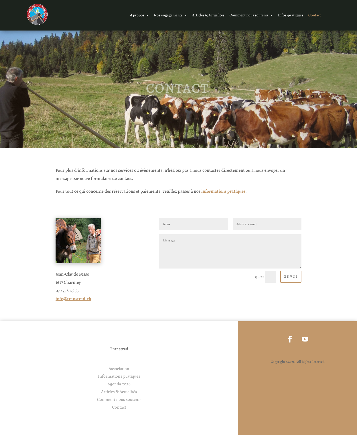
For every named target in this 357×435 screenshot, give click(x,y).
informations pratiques (223, 191)
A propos (137, 16)
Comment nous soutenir (249, 16)
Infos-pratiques (290, 16)
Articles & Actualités (208, 16)
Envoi (291, 276)
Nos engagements (168, 16)
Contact (314, 16)
